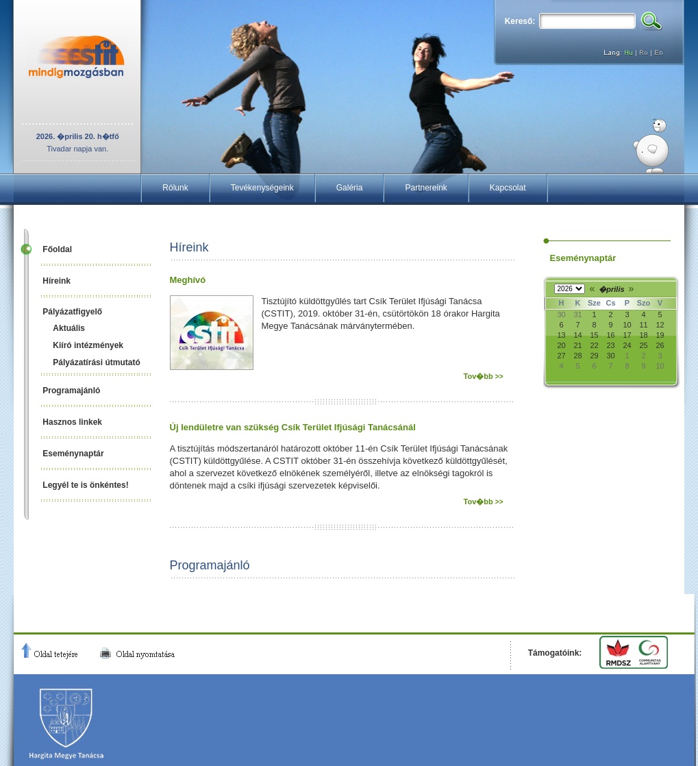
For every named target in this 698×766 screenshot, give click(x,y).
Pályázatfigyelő (72, 312)
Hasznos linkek (72, 422)
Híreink (56, 281)
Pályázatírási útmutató (96, 362)
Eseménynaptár (72, 453)
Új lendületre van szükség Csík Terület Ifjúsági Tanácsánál (293, 427)
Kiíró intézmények (88, 345)
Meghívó (188, 280)
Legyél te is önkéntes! (85, 485)
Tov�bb (483, 376)
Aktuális (69, 328)
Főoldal (57, 249)
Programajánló (71, 390)
